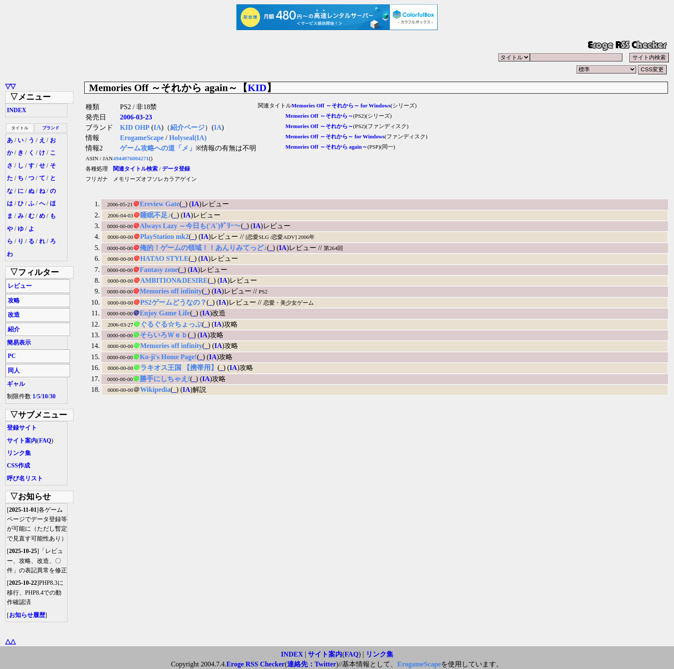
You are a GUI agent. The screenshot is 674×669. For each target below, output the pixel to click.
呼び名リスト (25, 478)
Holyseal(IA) (187, 137)
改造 (14, 315)
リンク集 (19, 453)
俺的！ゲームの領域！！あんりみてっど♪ (203, 247)
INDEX (16, 110)
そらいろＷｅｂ (164, 335)
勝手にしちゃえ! (165, 378)
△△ (10, 641)
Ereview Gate (160, 204)
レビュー (20, 286)
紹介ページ (187, 127)
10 (45, 396)
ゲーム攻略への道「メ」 (158, 148)
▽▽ (10, 86)
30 (52, 396)
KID (257, 87)
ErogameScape (142, 137)
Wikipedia (155, 389)
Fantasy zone (159, 269)
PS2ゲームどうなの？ (173, 302)
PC (12, 356)
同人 (14, 370)
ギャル (16, 384)
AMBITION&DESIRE (174, 280)
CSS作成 (18, 465)
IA (157, 127)
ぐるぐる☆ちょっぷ (171, 324)
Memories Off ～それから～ (319, 116)
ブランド (50, 127)
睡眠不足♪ (155, 215)
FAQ (45, 440)
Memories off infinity (171, 291)
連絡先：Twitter (311, 664)
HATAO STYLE (164, 258)
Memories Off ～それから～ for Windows (341, 106)
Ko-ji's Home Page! (168, 356)
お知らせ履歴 (27, 615)
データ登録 (176, 169)
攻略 (14, 300)
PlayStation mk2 (164, 236)
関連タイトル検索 (135, 169)
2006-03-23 (136, 117)
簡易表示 (19, 342)
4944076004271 (131, 159)
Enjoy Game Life (165, 313)
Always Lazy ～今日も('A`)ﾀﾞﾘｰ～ (190, 225)
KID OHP (135, 127)
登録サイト (22, 428)
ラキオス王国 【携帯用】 (179, 367)
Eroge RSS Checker (256, 664)
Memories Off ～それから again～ (326, 147)
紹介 (14, 329)
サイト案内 (22, 440)
